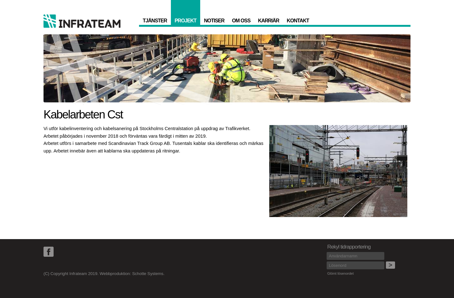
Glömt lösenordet (340, 273)
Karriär (268, 20)
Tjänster (155, 20)
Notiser (214, 20)
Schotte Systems (147, 273)
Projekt (185, 20)
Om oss (241, 20)
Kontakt (298, 20)
